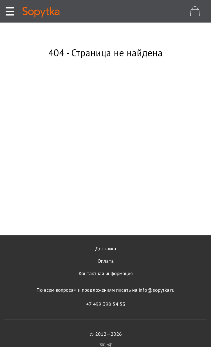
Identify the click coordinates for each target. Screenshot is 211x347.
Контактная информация (105, 273)
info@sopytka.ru (156, 290)
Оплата (106, 261)
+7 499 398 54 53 (105, 304)
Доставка (105, 248)
